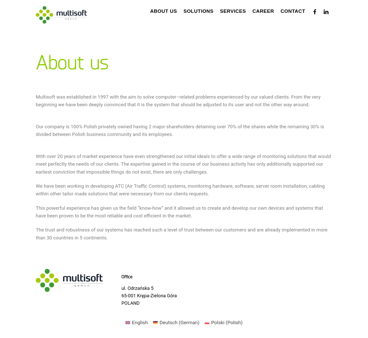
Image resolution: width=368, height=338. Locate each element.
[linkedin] (326, 11)
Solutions (198, 11)
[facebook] (315, 11)
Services (233, 11)
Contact (293, 11)
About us (163, 11)
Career (263, 11)
